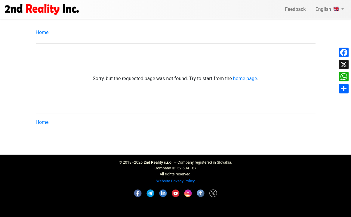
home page (245, 78)
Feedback (295, 9)
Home (42, 32)
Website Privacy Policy (175, 181)
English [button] (328, 9)
